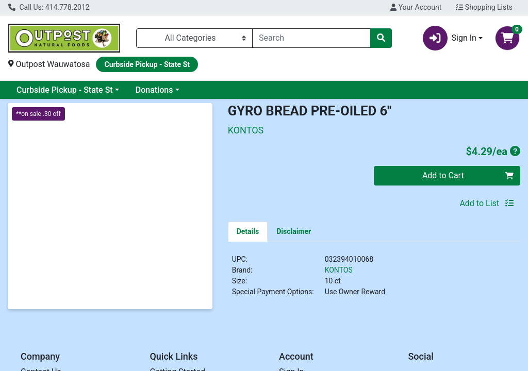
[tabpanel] (374, 280)
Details (248, 231)
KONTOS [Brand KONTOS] (339, 270)
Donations (154, 90)
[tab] (248, 231)
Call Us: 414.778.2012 (49, 7)
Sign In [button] (449, 38)
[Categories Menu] (194, 38)
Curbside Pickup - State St (64, 90)
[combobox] (311, 38)
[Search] (311, 38)
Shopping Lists (484, 7)
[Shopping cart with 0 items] (507, 38)
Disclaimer (293, 231)
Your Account (415, 7)
